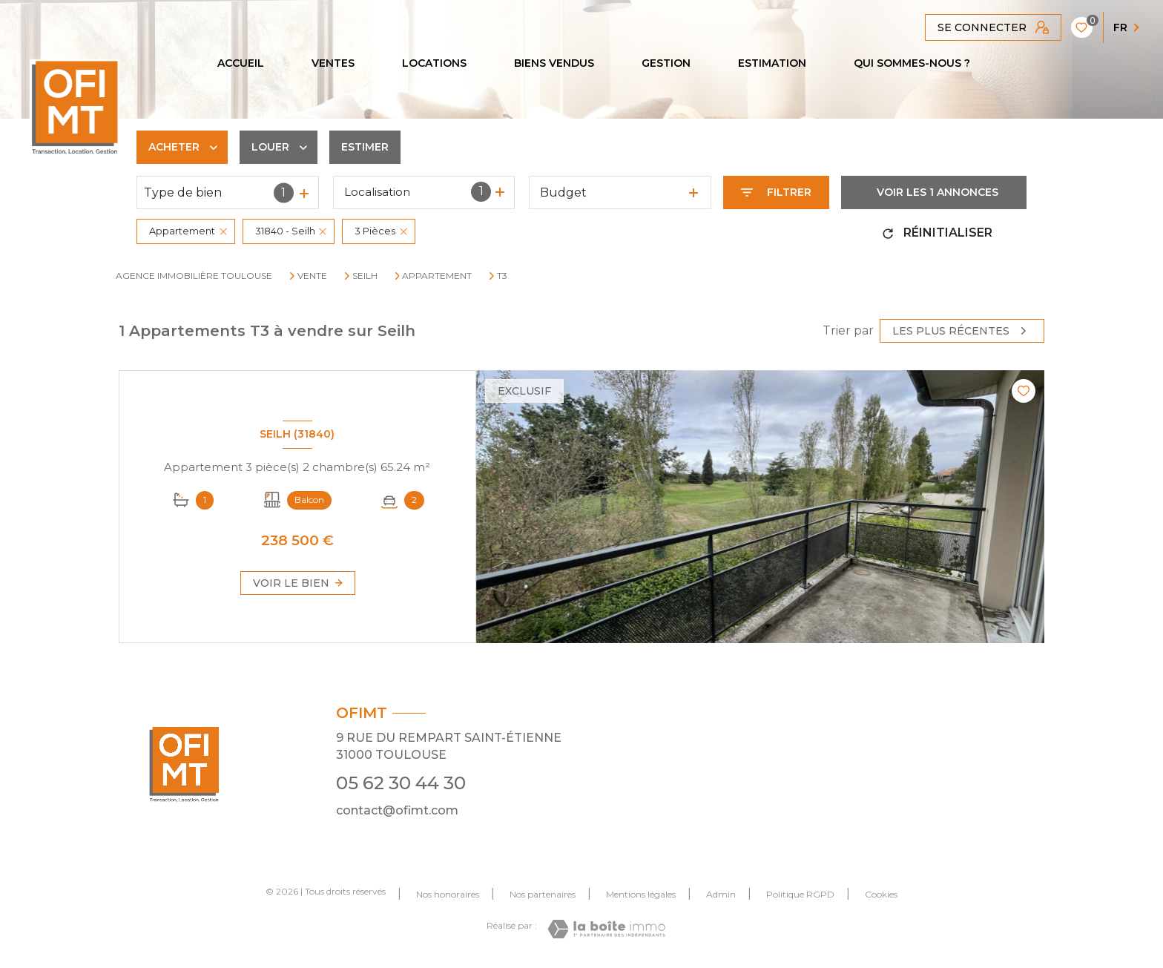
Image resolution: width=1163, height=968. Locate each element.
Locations (434, 63)
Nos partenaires (543, 894)
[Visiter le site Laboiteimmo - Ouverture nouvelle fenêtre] (606, 929)
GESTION (666, 63)
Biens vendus (554, 63)
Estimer (365, 147)
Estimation (772, 63)
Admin (721, 894)
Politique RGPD (800, 894)
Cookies (881, 894)
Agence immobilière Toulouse (194, 275)
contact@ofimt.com (397, 810)
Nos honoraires (447, 894)
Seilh (365, 275)
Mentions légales (641, 894)
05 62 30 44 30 (401, 783)
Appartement (437, 275)
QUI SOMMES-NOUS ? (912, 63)
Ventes (333, 63)
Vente (312, 275)
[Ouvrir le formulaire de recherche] (776, 192)
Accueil (240, 63)
